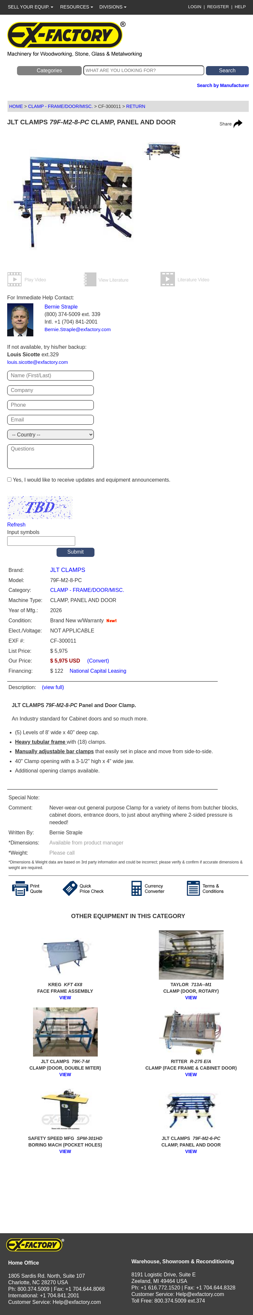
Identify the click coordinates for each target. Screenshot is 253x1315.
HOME (16, 106)
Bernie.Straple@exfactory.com (77, 329)
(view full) (53, 687)
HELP (240, 6)
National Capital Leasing (97, 671)
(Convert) (98, 661)
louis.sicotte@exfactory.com (37, 362)
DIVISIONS (112, 6)
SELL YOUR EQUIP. (30, 6)
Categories (49, 70)
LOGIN (194, 6)
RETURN (135, 106)
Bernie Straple (60, 307)
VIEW (65, 997)
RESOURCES (76, 6)
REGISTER (218, 6)
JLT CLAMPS (67, 570)
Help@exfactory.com (77, 1302)
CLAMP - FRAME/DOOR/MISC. (60, 106)
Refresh (16, 524)
